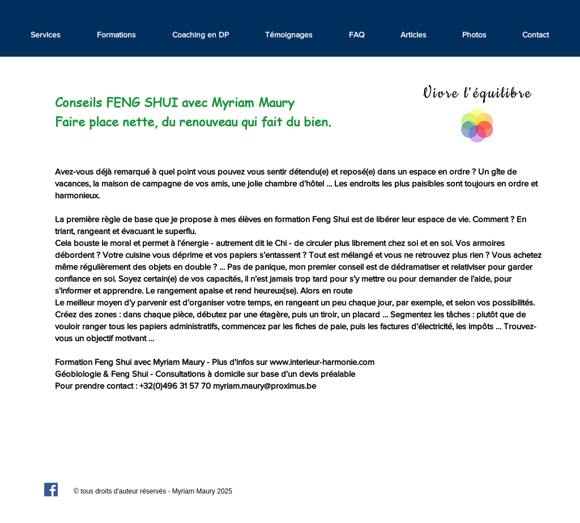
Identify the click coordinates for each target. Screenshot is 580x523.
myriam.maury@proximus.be (264, 385)
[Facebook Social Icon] (51, 489)
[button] (289, 34)
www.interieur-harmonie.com (322, 362)
